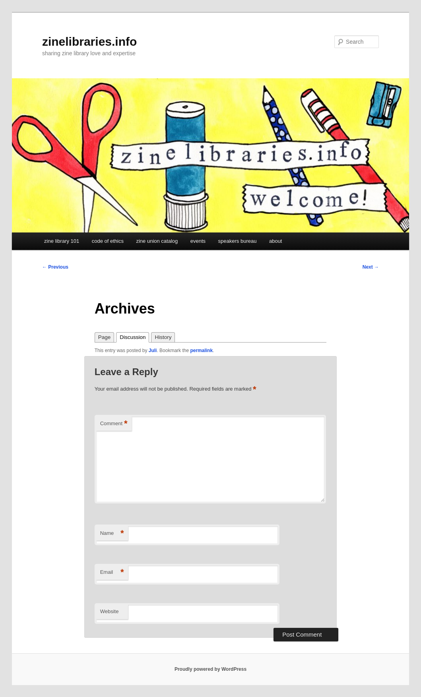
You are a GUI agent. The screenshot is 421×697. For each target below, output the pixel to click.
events (198, 241)
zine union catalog (157, 241)
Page (104, 337)
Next (371, 267)
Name (112, 533)
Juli (153, 350)
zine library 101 (61, 241)
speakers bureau (237, 241)
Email (112, 572)
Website (109, 611)
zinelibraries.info (89, 41)
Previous (55, 267)
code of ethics (108, 241)
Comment (114, 424)
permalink (201, 350)
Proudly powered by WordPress (210, 669)
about (275, 241)
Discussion (133, 337)
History (163, 337)
